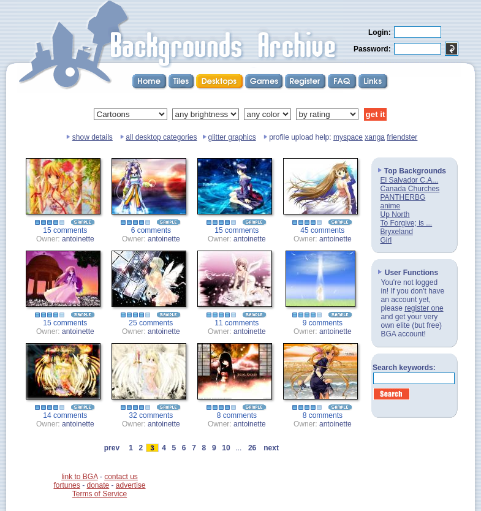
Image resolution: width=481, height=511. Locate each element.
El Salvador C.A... (410, 180)
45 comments (322, 230)
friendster (402, 137)
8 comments (237, 415)
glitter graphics (232, 137)
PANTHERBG (403, 197)
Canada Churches (410, 188)
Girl (386, 240)
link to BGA (79, 476)
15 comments (65, 230)
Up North (395, 214)
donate (97, 485)
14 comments (65, 415)
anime (391, 206)
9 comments (323, 323)
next (271, 448)
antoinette (78, 239)
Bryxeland (397, 231)
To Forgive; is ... (407, 223)
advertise (131, 485)
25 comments (151, 323)
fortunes (66, 485)
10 (226, 448)
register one (423, 308)
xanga (375, 137)
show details (92, 137)
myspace (348, 137)
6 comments (151, 230)
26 (252, 448)
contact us (121, 476)
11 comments (236, 323)
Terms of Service (99, 494)
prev (112, 448)
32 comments (151, 415)
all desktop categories (161, 137)
